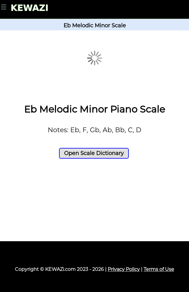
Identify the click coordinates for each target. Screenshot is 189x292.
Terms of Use (159, 269)
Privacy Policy (124, 269)
